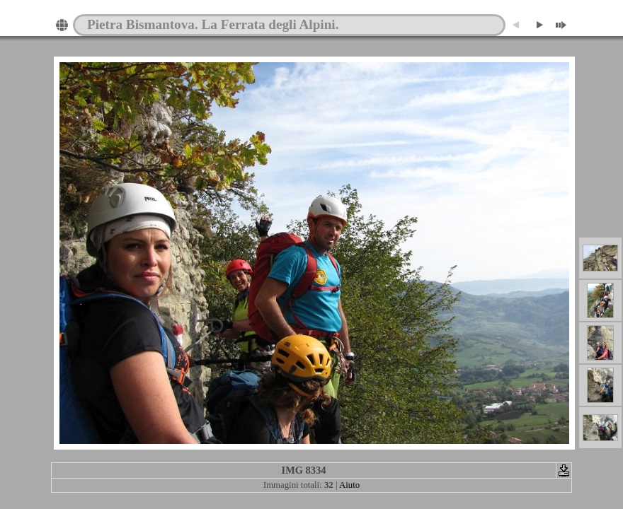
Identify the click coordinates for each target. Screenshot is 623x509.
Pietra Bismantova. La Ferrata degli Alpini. (212, 24)
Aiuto (349, 485)
